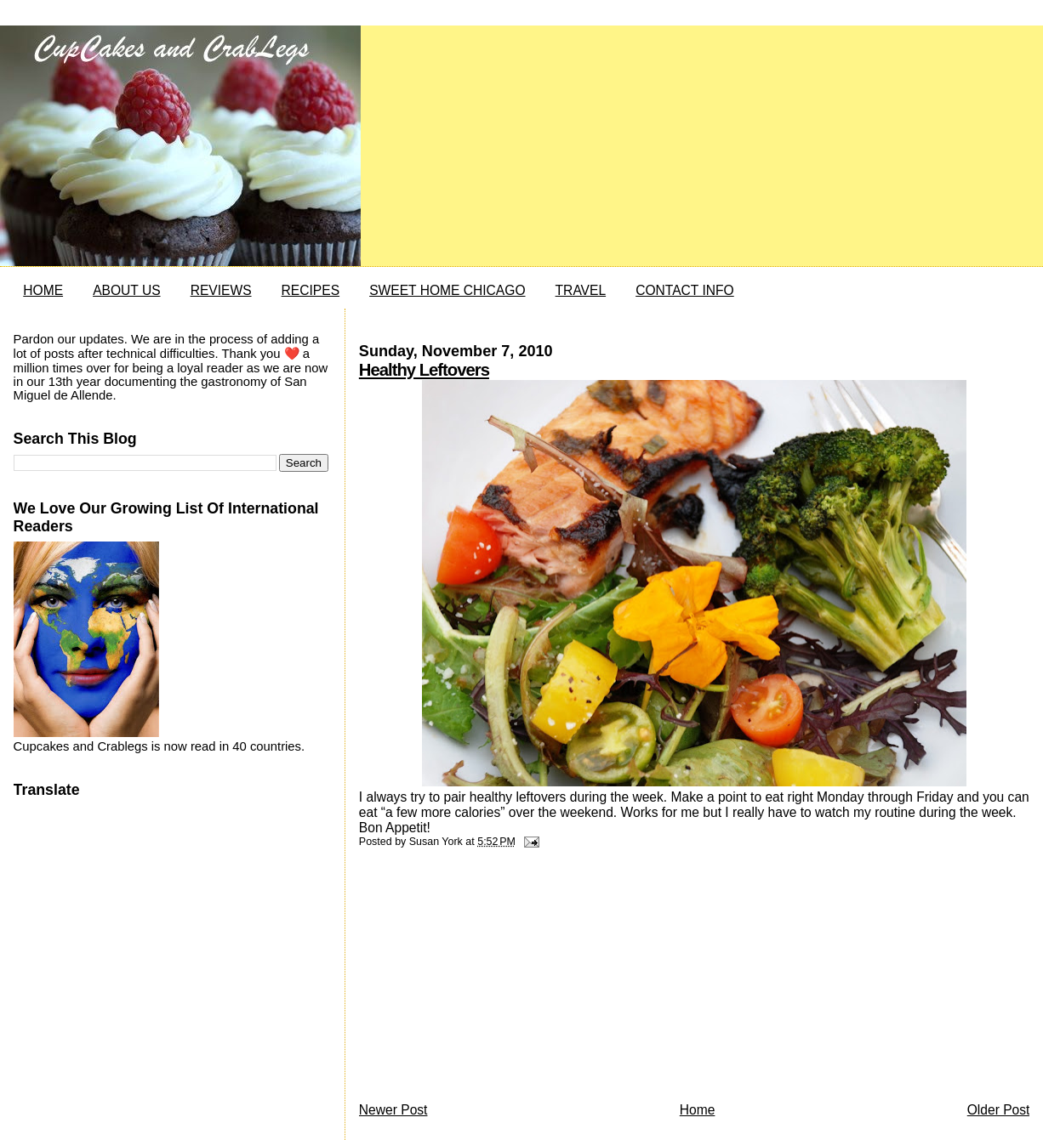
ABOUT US (126, 290)
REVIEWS (221, 290)
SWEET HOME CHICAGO (447, 290)
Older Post (998, 1110)
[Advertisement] (486, 979)
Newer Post (393, 1110)
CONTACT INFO (684, 290)
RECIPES (310, 290)
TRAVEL (581, 290)
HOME (43, 290)
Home (697, 1110)
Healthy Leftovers (424, 369)
